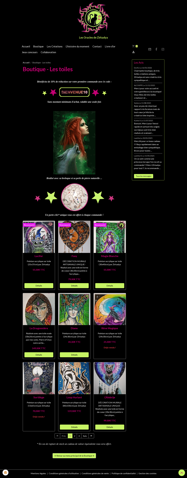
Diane (74, 329)
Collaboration (48, 53)
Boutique (38, 47)
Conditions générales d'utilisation (64, 474)
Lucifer (39, 256)
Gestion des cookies (147, 474)
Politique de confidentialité (123, 474)
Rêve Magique (109, 329)
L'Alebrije (110, 398)
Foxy (74, 256)
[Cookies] (6, 472)
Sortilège (38, 398)
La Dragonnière (39, 329)
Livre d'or (110, 47)
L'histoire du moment (77, 47)
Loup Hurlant (74, 398)
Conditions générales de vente (94, 474)
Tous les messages (143, 177)
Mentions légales (38, 474)
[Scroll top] (181, 472)
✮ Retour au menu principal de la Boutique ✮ (74, 456)
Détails (39, 286)
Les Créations (55, 47)
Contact (97, 47)
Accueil (26, 47)
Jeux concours (30, 53)
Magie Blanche (109, 256)
